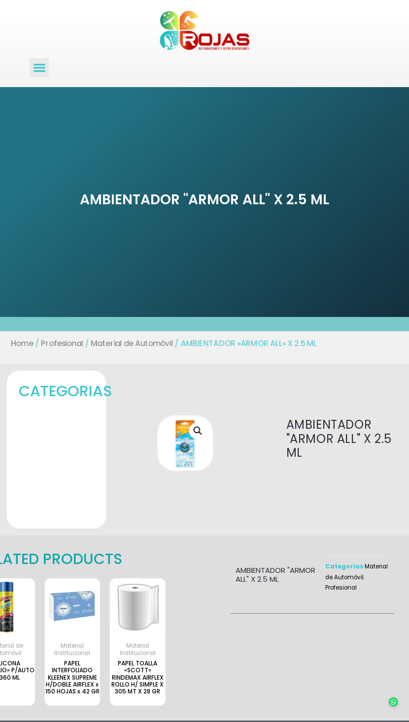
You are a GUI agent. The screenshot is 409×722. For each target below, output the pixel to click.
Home (15, 343)
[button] (39, 67)
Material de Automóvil (128, 343)
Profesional (56, 343)
